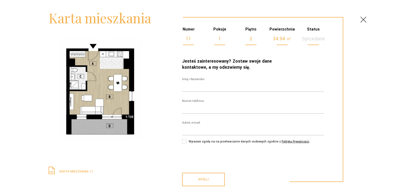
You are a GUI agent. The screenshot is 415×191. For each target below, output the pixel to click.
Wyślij (203, 179)
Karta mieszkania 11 (70, 171)
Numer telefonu (193, 101)
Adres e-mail (191, 122)
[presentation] (222, 157)
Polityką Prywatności (295, 142)
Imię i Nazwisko (193, 79)
